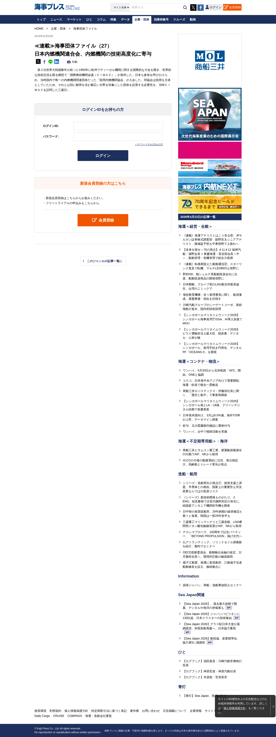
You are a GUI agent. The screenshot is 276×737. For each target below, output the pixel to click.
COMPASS (74, 716)
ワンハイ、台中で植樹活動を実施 (205, 431)
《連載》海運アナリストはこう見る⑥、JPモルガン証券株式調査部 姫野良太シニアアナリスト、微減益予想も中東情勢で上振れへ (212, 239)
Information (188, 576)
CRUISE (58, 716)
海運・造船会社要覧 (98, 716)
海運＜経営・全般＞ (195, 226)
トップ (41, 19)
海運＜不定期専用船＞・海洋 (203, 441)
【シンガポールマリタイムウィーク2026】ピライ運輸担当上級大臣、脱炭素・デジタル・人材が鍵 (211, 333)
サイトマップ (214, 710)
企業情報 (196, 710)
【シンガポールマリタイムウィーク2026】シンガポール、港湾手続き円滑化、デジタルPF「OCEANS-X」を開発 (212, 348)
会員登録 (235, 7)
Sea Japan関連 (191, 595)
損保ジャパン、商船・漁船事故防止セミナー (212, 585)
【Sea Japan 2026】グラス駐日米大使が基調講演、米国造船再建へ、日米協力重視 (211, 628)
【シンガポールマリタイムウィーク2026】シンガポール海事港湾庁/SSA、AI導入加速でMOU (212, 319)
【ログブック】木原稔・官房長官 (205, 677)
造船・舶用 (187, 474)
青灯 (182, 687)
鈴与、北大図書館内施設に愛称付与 (206, 425)
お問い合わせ (151, 710)
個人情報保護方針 (235, 708)
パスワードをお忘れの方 (149, 144)
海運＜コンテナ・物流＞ (199, 361)
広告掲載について (175, 710)
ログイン (103, 156)
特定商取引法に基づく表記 (109, 710)
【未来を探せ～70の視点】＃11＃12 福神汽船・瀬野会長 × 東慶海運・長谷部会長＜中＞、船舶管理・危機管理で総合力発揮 (212, 254)
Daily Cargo (42, 716)
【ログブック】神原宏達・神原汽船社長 (209, 671)
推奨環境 (40, 710)
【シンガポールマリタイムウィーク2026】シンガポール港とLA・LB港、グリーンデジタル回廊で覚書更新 (211, 405)
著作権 (134, 710)
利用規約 (55, 710)
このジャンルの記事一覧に (104, 261)
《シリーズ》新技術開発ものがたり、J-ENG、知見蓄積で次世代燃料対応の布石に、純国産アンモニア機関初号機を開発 (212, 501)
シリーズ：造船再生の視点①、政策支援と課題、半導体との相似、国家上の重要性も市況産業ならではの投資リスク (212, 487)
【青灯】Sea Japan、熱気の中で (205, 695)
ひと (182, 652)
